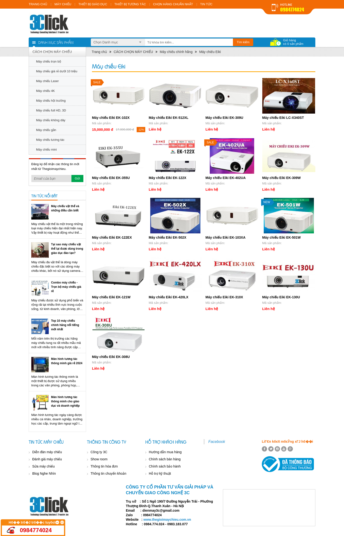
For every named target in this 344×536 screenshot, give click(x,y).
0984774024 (292, 9)
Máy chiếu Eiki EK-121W (111, 297)
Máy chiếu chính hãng (176, 52)
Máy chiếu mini (46, 149)
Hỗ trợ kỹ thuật (160, 473)
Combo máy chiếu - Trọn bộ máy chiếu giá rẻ (66, 287)
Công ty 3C (99, 452)
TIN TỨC (206, 4)
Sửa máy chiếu (43, 466)
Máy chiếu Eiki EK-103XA (225, 237)
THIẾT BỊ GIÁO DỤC (92, 4)
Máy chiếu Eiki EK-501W (281, 237)
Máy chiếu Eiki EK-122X (167, 178)
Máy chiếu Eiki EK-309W (281, 178)
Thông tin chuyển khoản (108, 473)
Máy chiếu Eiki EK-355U (111, 178)
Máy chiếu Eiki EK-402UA (225, 178)
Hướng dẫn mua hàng (165, 452)
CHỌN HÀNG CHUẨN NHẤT (173, 4)
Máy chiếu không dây (50, 120)
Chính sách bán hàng (165, 459)
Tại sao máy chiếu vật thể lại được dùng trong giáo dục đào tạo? (67, 249)
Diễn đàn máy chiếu (47, 452)
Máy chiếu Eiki (210, 52)
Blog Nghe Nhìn (44, 473)
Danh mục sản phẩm (56, 42)
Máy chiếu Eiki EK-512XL (168, 118)
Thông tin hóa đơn (104, 466)
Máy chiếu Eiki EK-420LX (168, 297)
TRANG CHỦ (38, 4)
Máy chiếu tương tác (50, 140)
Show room (99, 459)
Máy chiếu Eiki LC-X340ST (283, 118)
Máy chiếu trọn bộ (48, 61)
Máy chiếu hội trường (51, 100)
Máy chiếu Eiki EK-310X (224, 297)
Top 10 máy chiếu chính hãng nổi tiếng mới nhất (65, 325)
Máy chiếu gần (46, 130)
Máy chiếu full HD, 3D (51, 110)
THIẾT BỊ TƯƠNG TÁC (130, 4)
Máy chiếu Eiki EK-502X (167, 237)
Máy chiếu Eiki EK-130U (281, 297)
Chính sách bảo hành (165, 466)
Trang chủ (99, 52)
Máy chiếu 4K (45, 91)
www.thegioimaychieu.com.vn (167, 519)
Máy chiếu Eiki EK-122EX (112, 237)
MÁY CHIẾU (62, 4)
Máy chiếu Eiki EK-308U (111, 357)
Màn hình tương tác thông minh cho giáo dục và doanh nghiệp (65, 401)
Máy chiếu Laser (47, 81)
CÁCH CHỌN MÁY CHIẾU (52, 52)
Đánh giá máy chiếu (47, 459)
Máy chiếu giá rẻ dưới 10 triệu (56, 71)
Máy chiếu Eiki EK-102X (110, 118)
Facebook (216, 442)
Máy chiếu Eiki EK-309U (224, 118)
